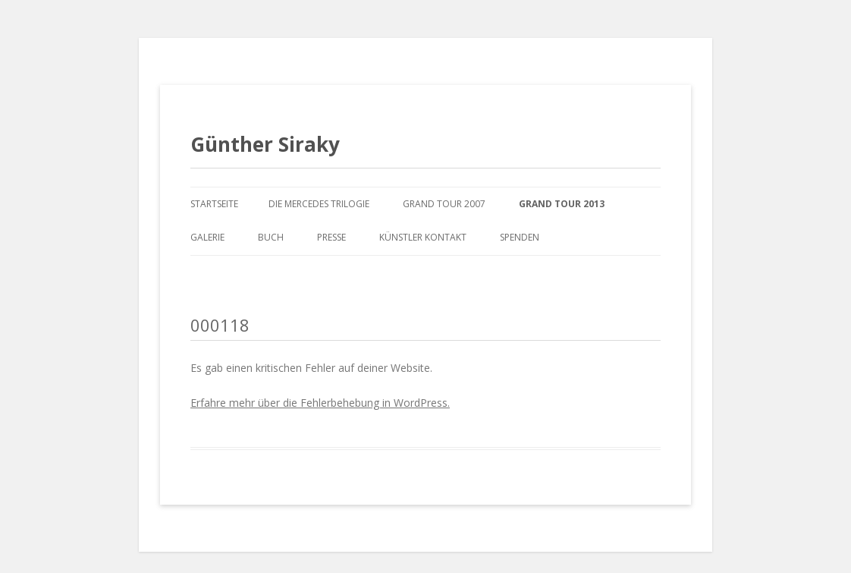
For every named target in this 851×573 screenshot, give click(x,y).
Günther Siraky (265, 144)
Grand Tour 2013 (561, 203)
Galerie (207, 237)
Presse (331, 237)
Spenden (519, 237)
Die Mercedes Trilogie (318, 203)
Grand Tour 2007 (444, 203)
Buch (271, 237)
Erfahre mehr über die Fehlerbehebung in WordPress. (320, 402)
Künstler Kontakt (422, 237)
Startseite (214, 203)
